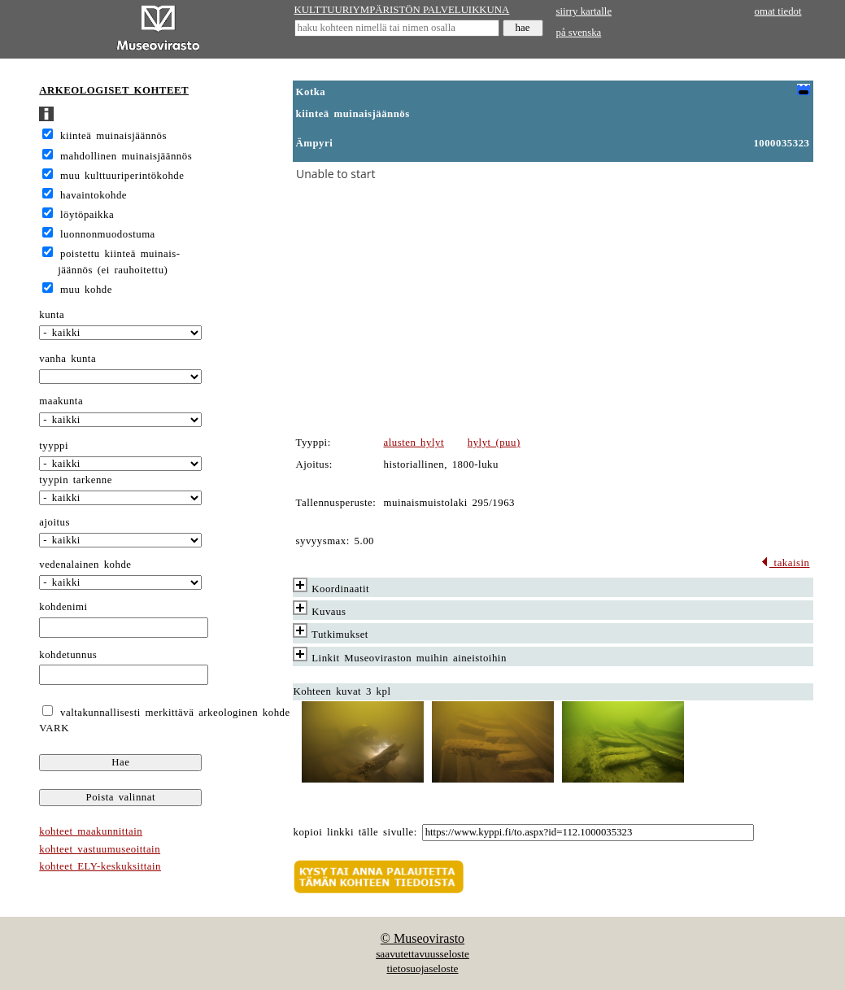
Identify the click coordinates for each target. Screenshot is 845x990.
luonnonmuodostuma (107, 234)
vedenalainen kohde (85, 564)
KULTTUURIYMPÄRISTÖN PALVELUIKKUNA (402, 9)
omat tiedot (778, 11)
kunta (51, 315)
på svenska (579, 32)
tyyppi (53, 445)
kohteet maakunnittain (90, 831)
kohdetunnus (68, 655)
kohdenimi (63, 607)
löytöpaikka (87, 214)
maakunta (61, 401)
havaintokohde (93, 195)
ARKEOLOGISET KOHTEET (114, 90)
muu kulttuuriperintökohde (122, 175)
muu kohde (86, 289)
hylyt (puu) (494, 442)
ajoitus (54, 522)
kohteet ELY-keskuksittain (100, 866)
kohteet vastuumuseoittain (99, 849)
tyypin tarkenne (75, 480)
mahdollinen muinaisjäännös (126, 156)
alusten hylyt (414, 442)
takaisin (785, 563)
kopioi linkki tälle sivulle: (355, 832)
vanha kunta (67, 358)
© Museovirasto (422, 938)
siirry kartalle (584, 11)
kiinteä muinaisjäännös (113, 136)
